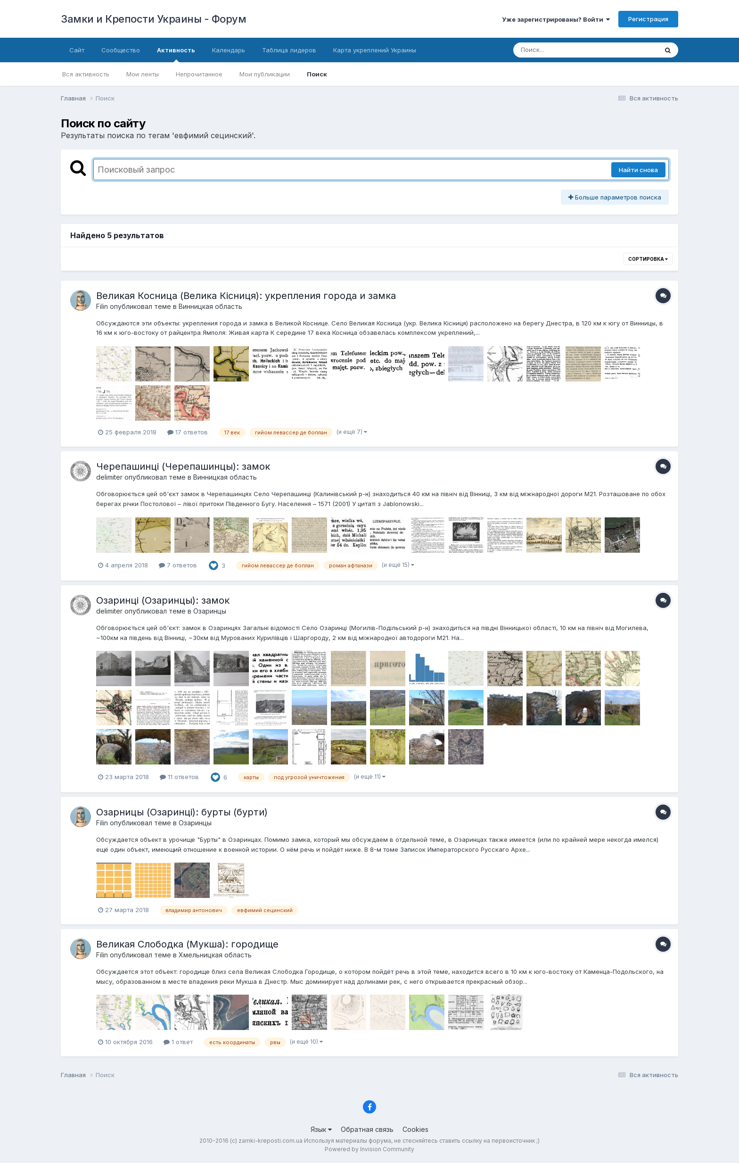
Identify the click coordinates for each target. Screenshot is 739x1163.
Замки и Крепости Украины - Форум (153, 19)
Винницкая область (210, 306)
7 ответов (178, 565)
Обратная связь (367, 1129)
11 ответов (179, 777)
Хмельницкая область (215, 955)
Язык (321, 1129)
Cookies (415, 1129)
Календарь (228, 50)
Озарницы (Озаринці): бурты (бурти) (182, 812)
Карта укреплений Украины (374, 50)
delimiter (109, 477)
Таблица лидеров (289, 50)
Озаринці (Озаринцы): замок (163, 600)
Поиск (317, 74)
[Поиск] (567, 50)
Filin (102, 306)
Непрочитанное (199, 74)
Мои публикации (264, 74)
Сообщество (120, 50)
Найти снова (638, 170)
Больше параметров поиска (614, 197)
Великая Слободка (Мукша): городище (187, 944)
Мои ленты (142, 74)
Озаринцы (209, 611)
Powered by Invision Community (369, 1149)
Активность (176, 54)
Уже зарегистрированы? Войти (556, 19)
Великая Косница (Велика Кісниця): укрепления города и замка (246, 295)
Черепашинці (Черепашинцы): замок (183, 466)
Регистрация (648, 19)
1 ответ (178, 1042)
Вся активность (85, 74)
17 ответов (187, 432)
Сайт (76, 50)
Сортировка (648, 259)
